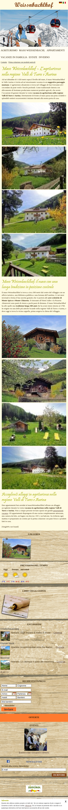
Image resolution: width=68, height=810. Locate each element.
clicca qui (28, 805)
